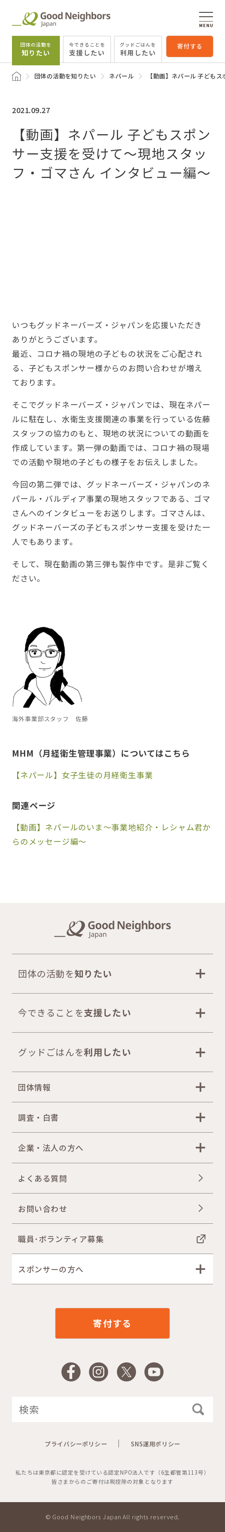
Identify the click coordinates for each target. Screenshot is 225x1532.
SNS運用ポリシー (155, 1444)
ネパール (121, 76)
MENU (206, 20)
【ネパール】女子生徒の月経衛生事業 (82, 775)
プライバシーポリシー (76, 1444)
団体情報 (34, 1087)
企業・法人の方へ (51, 1147)
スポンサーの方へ (51, 1269)
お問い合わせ (42, 1208)
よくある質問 (42, 1178)
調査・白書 (38, 1117)
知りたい (35, 49)
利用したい (138, 49)
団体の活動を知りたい (65, 76)
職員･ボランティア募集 (61, 1238)
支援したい (87, 49)
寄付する (190, 46)
